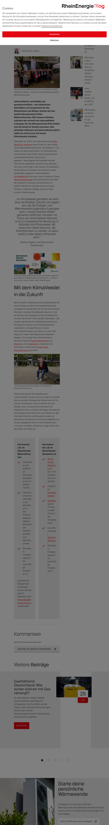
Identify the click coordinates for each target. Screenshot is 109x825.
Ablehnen (54, 40)
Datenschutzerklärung (51, 26)
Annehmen (54, 34)
